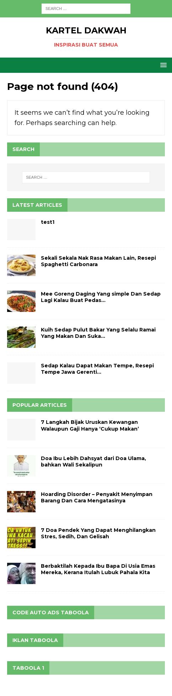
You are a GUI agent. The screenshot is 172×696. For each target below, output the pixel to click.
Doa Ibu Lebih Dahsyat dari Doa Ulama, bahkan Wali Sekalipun (93, 461)
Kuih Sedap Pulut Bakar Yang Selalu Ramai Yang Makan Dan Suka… (98, 333)
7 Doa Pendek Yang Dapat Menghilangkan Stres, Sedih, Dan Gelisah (98, 533)
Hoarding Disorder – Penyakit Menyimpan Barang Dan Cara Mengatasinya (96, 497)
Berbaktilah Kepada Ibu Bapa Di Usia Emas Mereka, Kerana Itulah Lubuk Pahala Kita (98, 569)
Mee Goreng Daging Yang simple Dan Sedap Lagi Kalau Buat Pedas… (101, 297)
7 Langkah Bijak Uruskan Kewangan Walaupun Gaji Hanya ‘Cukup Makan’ (90, 425)
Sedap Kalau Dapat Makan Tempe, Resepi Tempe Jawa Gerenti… (97, 368)
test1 (47, 222)
